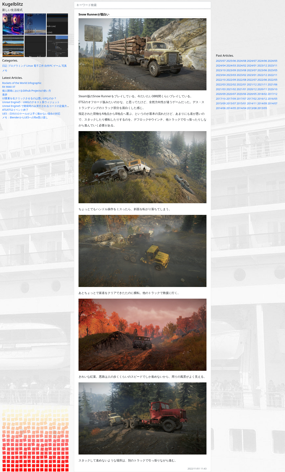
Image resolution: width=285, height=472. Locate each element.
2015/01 (241, 103)
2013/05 (262, 108)
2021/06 (272, 84)
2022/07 (252, 79)
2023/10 (221, 70)
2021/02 (231, 89)
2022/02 (231, 84)
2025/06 (231, 60)
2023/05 (272, 70)
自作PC (48, 65)
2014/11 (252, 103)
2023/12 (262, 65)
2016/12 (262, 98)
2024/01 (252, 65)
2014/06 (221, 108)
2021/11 (262, 84)
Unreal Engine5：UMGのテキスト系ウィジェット (31, 102)
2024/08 (241, 60)
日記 (4, 65)
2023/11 (272, 65)
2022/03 (221, 84)
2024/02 (241, 65)
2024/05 (272, 60)
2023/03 (231, 75)
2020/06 (241, 94)
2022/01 (241, 84)
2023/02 (241, 75)
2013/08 (252, 108)
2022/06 (262, 79)
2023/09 (231, 70)
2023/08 (241, 70)
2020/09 (221, 94)
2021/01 (241, 89)
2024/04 (221, 65)
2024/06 (262, 60)
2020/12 (252, 89)
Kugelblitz (12, 4)
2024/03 (231, 65)
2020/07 (231, 94)
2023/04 (221, 75)
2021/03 (221, 89)
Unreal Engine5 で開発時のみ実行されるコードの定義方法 (35, 106)
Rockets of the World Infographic (21, 83)
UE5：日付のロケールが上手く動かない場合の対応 (31, 113)
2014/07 (272, 103)
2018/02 (262, 94)
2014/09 (262, 103)
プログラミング (17, 65)
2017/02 (252, 98)
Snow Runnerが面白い (94, 14)
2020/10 (272, 89)
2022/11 (272, 75)
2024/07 (252, 60)
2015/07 (231, 103)
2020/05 (252, 94)
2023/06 (262, 70)
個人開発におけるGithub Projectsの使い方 (26, 90)
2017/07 (241, 98)
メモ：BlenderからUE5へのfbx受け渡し (25, 117)
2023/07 (252, 70)
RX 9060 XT (8, 86)
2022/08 (241, 79)
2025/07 (221, 60)
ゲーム (57, 65)
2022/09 (231, 79)
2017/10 (221, 98)
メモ (4, 70)
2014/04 (241, 108)
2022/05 (272, 79)
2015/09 (221, 103)
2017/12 (272, 94)
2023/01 (252, 75)
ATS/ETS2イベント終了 (15, 109)
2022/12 (262, 75)
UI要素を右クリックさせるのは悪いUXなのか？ (29, 98)
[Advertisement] (249, 26)
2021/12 (252, 84)
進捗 (4, 94)
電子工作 (39, 65)
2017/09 (231, 98)
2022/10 (221, 79)
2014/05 (231, 108)
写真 (64, 65)
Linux (29, 65)
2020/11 (262, 89)
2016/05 (272, 98)
